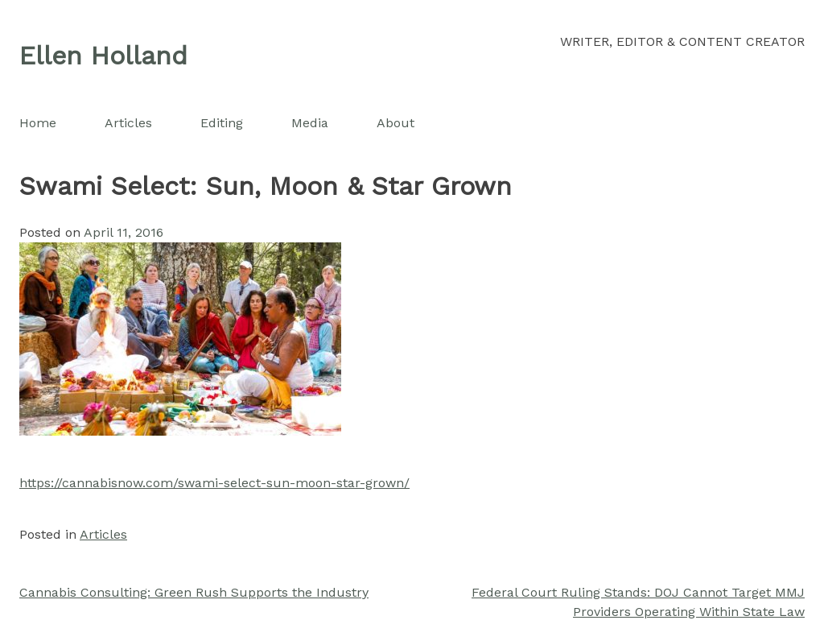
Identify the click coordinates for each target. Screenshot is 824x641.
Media (309, 122)
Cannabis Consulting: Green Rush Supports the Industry (194, 592)
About (395, 122)
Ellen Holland (103, 55)
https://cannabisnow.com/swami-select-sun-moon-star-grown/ (214, 482)
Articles (128, 122)
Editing (221, 122)
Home (37, 122)
